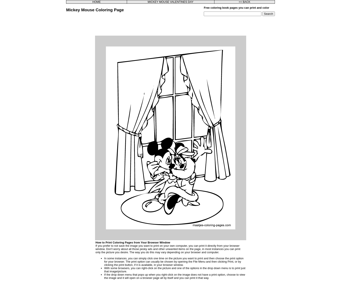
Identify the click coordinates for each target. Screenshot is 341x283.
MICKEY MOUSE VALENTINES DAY (171, 1)
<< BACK (244, 1)
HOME (96, 1)
